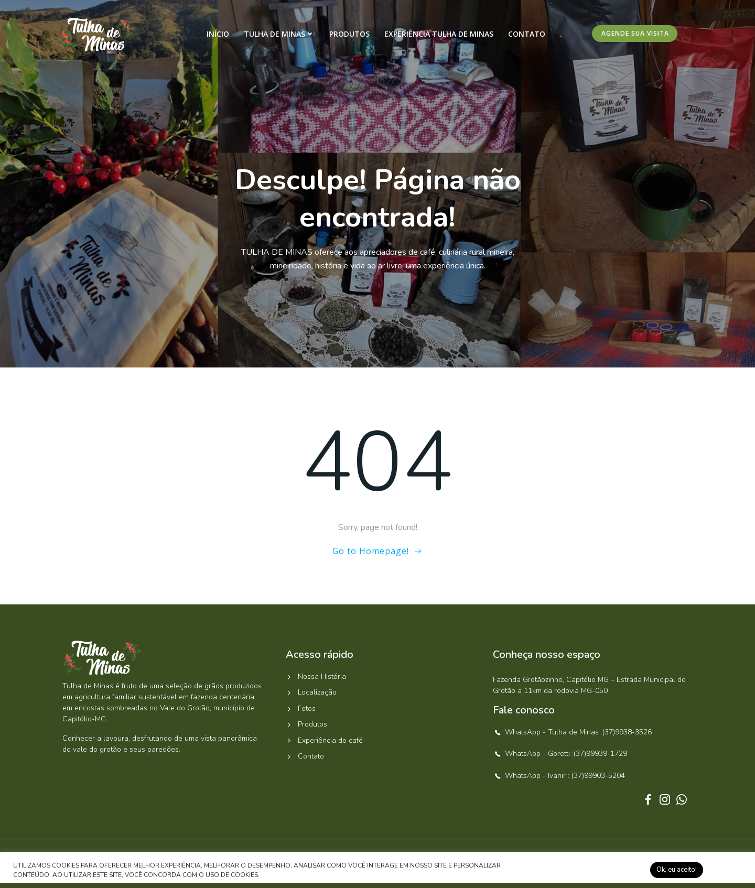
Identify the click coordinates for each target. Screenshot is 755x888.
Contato (526, 34)
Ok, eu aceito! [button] (676, 869)
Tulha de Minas (279, 34)
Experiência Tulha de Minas (438, 34)
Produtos (349, 34)
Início (218, 34)
